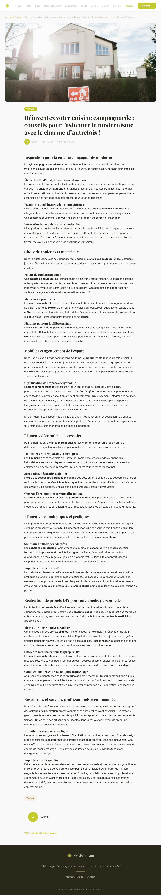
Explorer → (147, 5)
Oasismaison (80, 855)
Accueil (19, 5)
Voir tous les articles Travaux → (42, 832)
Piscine (117, 5)
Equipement (71, 5)
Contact (91, 876)
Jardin (94, 5)
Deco (38, 5)
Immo (84, 5)
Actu (28, 5)
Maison (105, 5)
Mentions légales (74, 876)
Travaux (129, 5)
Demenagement (52, 5)
